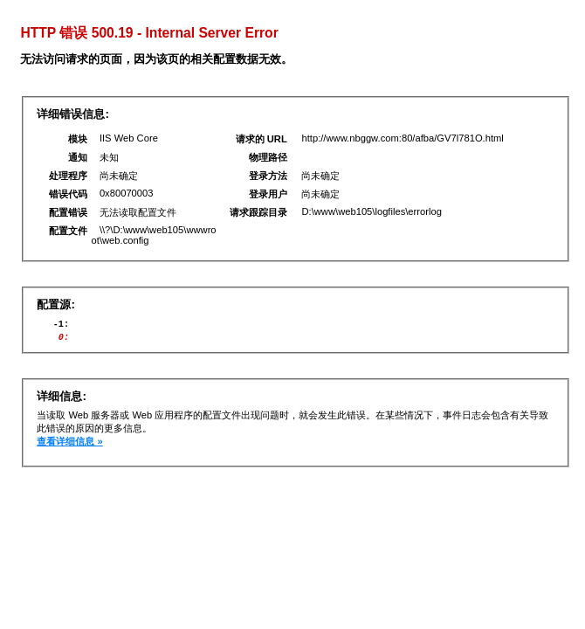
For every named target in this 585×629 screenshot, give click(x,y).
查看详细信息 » (69, 446)
